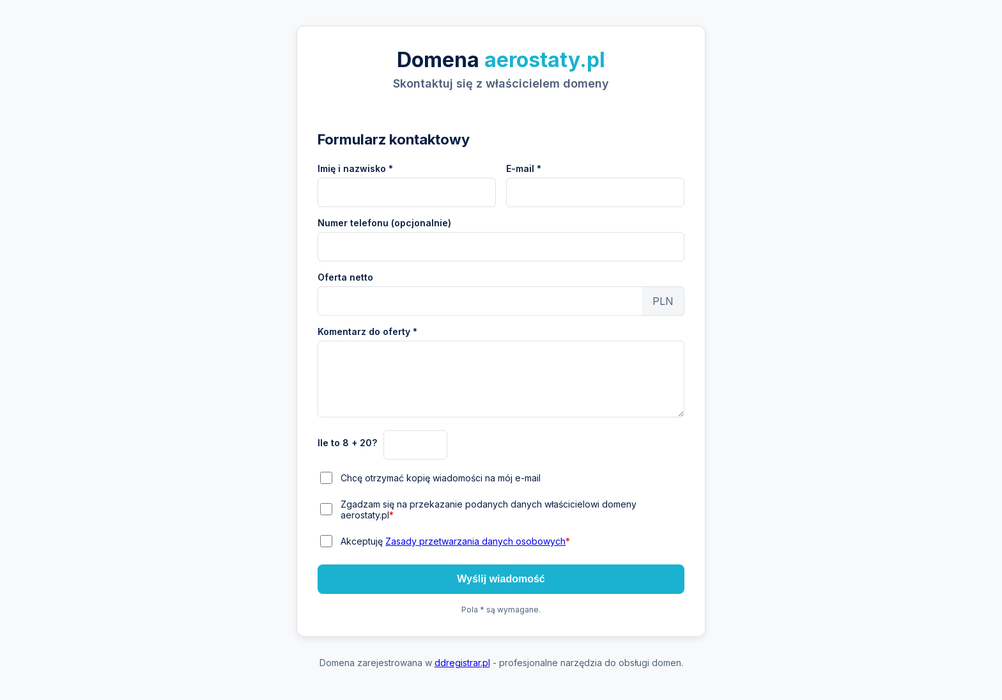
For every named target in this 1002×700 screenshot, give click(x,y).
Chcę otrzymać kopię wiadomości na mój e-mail (441, 477)
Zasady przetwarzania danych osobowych (475, 541)
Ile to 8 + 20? (347, 442)
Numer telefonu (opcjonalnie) (384, 222)
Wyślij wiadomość (501, 578)
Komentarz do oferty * (367, 331)
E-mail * (523, 168)
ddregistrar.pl (462, 662)
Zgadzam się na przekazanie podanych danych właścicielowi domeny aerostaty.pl (488, 509)
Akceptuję (455, 541)
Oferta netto (345, 277)
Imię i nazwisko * (355, 168)
